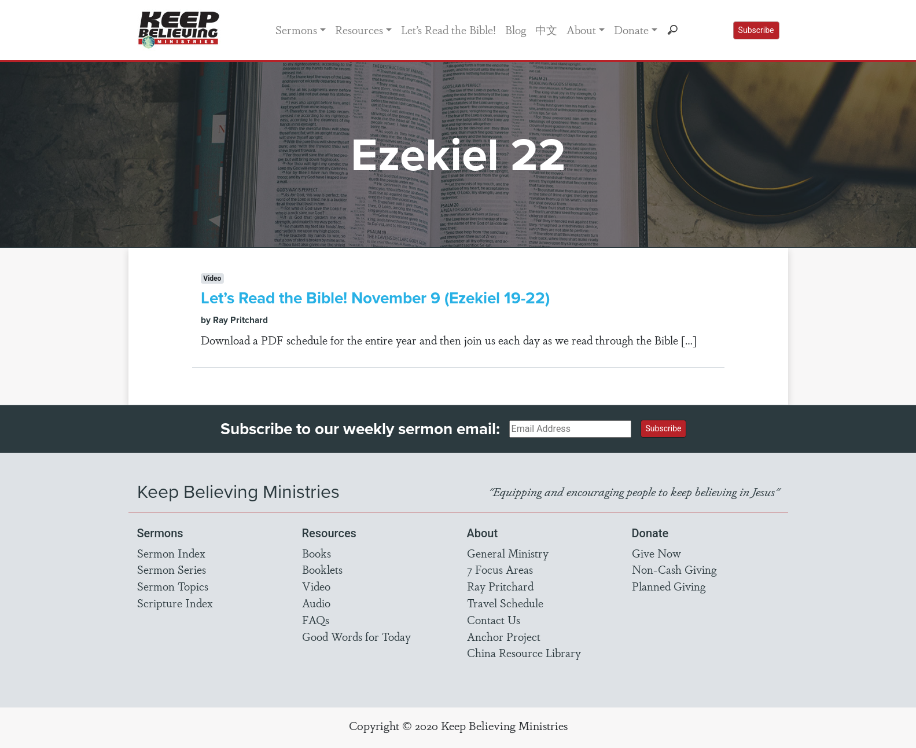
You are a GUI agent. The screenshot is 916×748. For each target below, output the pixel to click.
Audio (316, 603)
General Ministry (508, 553)
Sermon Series (171, 569)
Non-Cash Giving (674, 569)
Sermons (296, 29)
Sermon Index (171, 553)
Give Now (656, 553)
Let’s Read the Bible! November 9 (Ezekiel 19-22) (375, 298)
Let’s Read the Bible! (448, 29)
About (581, 29)
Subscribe (756, 30)
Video (316, 586)
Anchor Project (503, 636)
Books (316, 553)
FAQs (315, 619)
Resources (359, 29)
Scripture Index (175, 603)
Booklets (322, 569)
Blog (515, 29)
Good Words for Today (356, 636)
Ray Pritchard (500, 586)
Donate (631, 29)
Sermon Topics (172, 586)
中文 (546, 29)
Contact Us (493, 619)
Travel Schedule (505, 603)
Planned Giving (668, 586)
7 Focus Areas (500, 569)
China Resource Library (524, 652)
